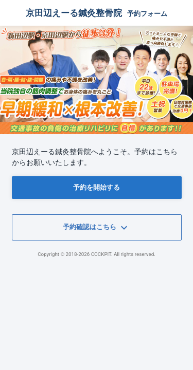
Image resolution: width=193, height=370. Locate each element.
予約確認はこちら (96, 227)
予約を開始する (96, 187)
